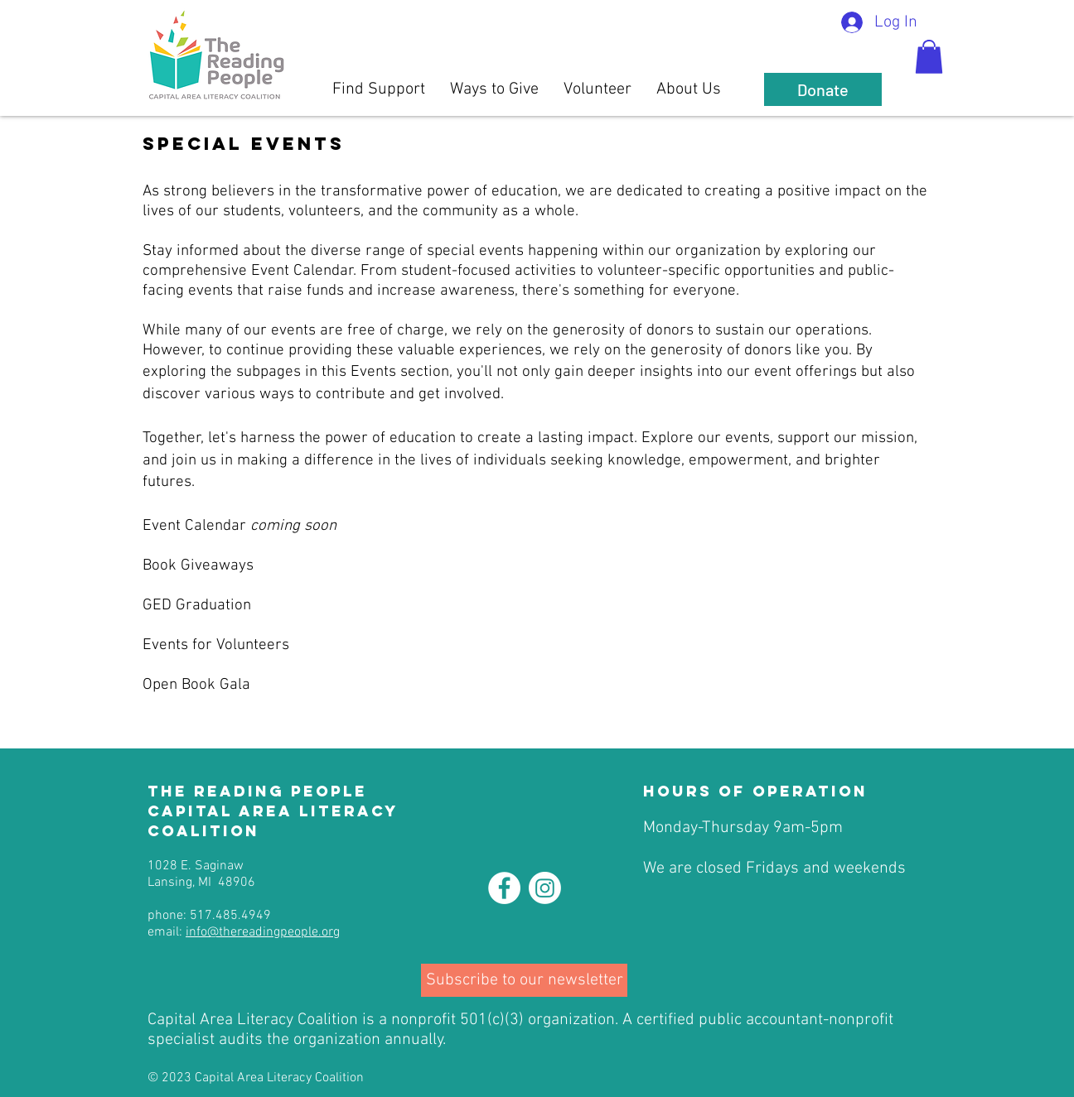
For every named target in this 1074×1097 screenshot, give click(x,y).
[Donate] (823, 89)
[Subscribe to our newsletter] (524, 980)
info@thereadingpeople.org (263, 932)
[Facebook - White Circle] (504, 888)
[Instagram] (545, 888)
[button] (929, 57)
